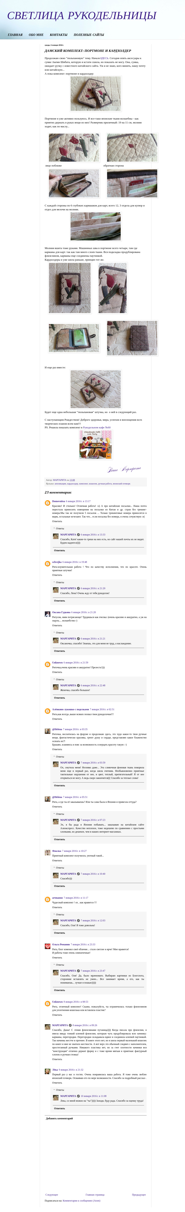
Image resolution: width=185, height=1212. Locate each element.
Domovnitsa (58, 501)
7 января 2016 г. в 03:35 (75, 729)
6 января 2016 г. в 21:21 (93, 638)
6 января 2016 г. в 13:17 (78, 501)
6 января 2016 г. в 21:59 (76, 662)
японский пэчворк (121, 483)
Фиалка (56, 851)
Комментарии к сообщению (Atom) (81, 1200)
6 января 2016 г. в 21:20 (93, 588)
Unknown (57, 662)
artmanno (57, 897)
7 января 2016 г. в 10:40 (93, 873)
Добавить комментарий (59, 1118)
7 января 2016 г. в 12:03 (93, 920)
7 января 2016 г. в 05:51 (75, 797)
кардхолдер (72, 483)
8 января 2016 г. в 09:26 (85, 1025)
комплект (83, 483)
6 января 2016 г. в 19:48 (75, 562)
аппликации (60, 483)
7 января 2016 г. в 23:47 (93, 970)
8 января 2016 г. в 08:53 (76, 1001)
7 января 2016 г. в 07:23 (93, 820)
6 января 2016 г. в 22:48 (93, 685)
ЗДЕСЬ (104, 58)
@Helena (57, 729)
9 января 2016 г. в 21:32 (71, 1069)
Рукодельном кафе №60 (97, 427)
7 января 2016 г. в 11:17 (76, 897)
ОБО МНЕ (36, 35)
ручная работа (105, 483)
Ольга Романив (61, 944)
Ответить (57, 521)
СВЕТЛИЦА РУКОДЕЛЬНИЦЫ (81, 15)
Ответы (60, 528)
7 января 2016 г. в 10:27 (74, 851)
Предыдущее (139, 1194)
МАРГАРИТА (68, 534)
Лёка (55, 1069)
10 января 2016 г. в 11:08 (93, 1096)
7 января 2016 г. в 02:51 (102, 709)
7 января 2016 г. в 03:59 (93, 762)
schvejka (57, 562)
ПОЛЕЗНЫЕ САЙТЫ (89, 35)
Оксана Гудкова (61, 612)
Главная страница (95, 1194)
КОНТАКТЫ (58, 35)
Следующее (51, 1194)
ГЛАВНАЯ (15, 35)
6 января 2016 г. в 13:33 (93, 534)
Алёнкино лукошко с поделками (70, 709)
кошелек (93, 483)
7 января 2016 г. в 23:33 (83, 944)
